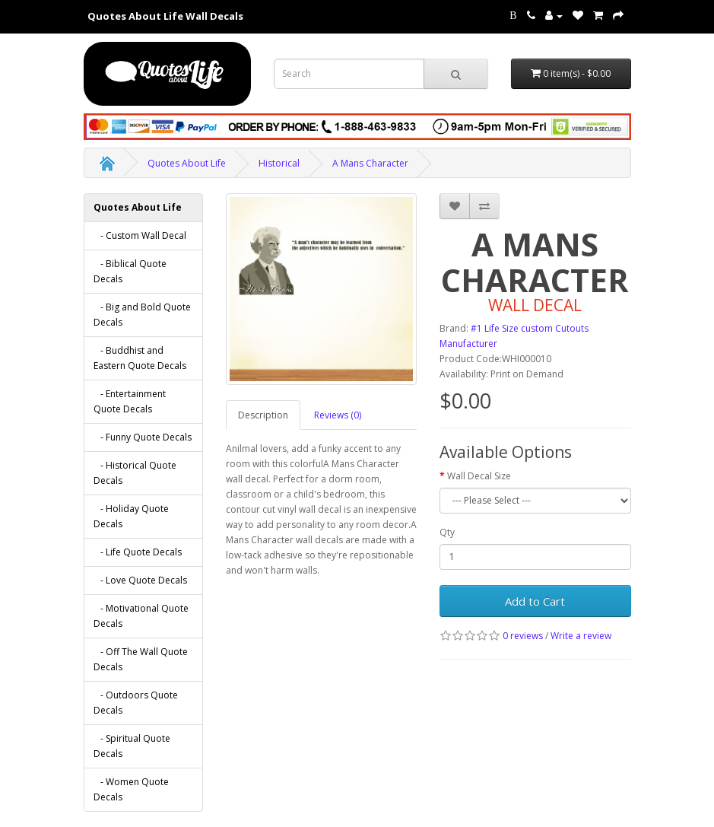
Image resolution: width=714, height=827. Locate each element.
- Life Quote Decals (138, 552)
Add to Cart (535, 601)
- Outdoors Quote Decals (136, 703)
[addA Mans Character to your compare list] (484, 206)
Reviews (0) (337, 415)
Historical (279, 163)
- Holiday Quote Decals (131, 516)
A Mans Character (370, 163)
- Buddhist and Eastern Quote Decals (140, 358)
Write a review (581, 635)
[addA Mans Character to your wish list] (455, 206)
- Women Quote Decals (131, 789)
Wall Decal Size (479, 475)
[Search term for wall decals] (349, 74)
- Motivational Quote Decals (141, 616)
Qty (447, 532)
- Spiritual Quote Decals (132, 746)
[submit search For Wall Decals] (456, 74)
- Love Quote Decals (140, 580)
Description (263, 415)
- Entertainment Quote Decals (130, 401)
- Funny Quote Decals (143, 437)
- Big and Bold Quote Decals (142, 315)
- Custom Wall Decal (140, 235)
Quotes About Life (187, 163)
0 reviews (523, 635)
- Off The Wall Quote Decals (141, 659)
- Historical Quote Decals (135, 473)
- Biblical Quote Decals (130, 271)
